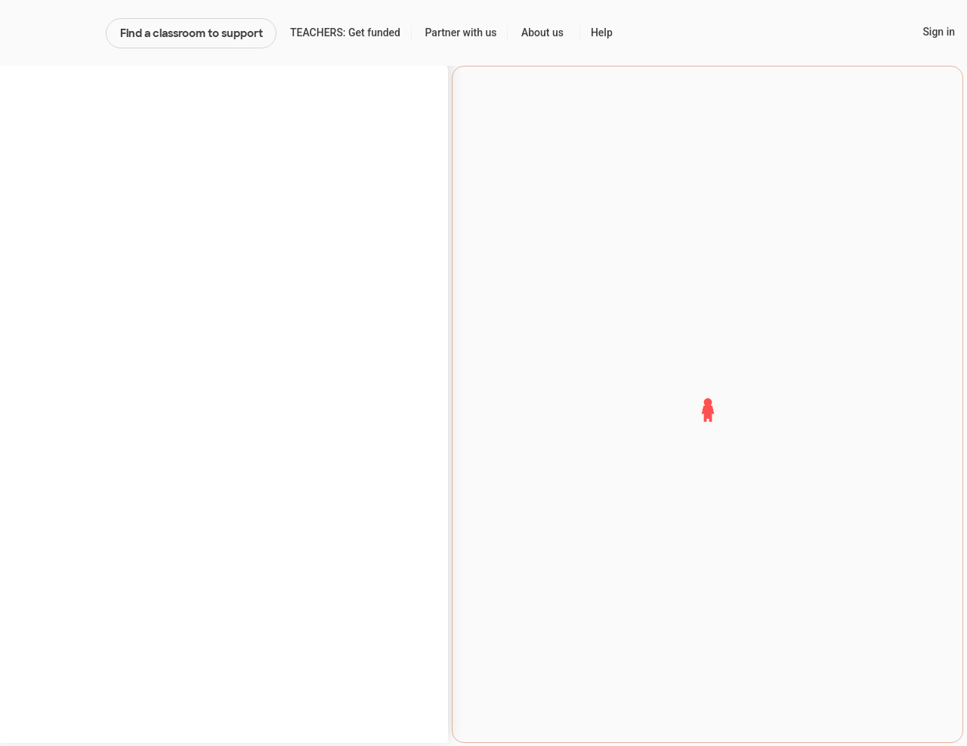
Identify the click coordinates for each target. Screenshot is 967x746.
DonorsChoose (52, 33)
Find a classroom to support (191, 33)
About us (542, 32)
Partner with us (461, 32)
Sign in (938, 32)
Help (602, 32)
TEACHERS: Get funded (345, 32)
